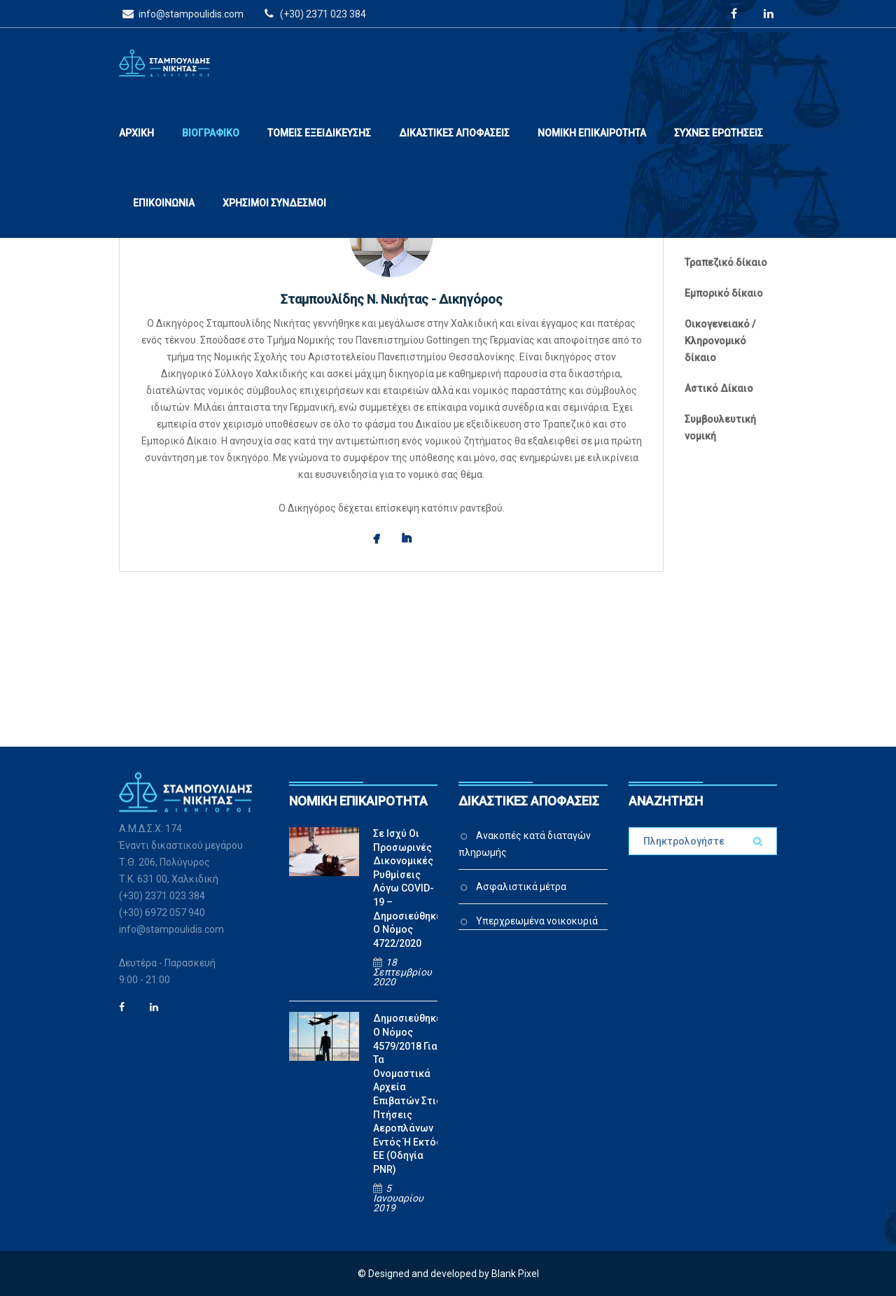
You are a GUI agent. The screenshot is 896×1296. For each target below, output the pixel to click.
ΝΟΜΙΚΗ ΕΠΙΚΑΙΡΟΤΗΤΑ (592, 133)
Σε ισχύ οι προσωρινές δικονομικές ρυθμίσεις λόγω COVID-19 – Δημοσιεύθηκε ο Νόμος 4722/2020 (407, 888)
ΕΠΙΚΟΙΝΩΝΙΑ (164, 203)
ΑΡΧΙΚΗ (136, 133)
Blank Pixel (515, 1273)
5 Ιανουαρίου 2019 (398, 1198)
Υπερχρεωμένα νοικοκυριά (537, 921)
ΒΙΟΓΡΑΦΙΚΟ (210, 133)
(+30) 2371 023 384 (313, 13)
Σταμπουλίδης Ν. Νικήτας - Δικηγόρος (392, 299)
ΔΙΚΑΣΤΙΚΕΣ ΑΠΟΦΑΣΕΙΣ (454, 133)
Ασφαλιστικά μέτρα (521, 886)
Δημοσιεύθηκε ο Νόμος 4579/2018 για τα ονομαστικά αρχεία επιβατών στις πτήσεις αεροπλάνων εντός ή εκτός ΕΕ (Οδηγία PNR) (407, 1094)
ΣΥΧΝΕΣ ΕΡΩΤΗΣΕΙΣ (718, 133)
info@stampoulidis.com (181, 13)
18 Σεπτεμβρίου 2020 (402, 972)
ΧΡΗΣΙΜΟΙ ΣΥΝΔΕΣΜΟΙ (274, 203)
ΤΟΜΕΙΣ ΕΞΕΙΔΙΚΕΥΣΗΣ (319, 133)
